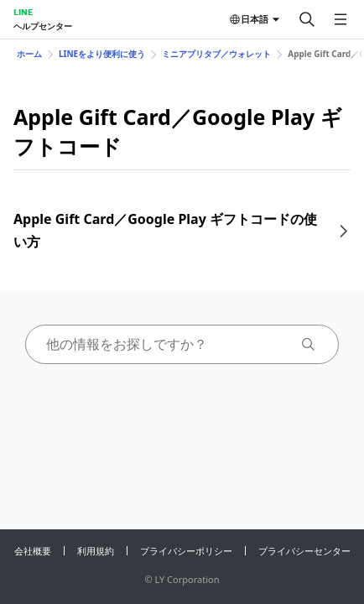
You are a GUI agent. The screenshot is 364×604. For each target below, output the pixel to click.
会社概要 (32, 550)
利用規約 (95, 550)
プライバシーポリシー (186, 550)
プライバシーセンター (304, 550)
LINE (23, 12)
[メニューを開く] (340, 19)
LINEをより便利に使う (102, 54)
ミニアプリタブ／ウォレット (216, 54)
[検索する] (307, 19)
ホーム (29, 54)
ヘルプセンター (42, 26)
